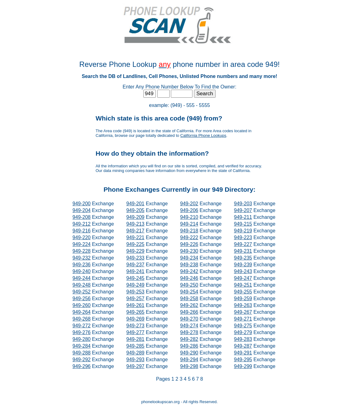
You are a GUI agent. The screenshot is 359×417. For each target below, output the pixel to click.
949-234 (189, 257)
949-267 (243, 312)
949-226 (189, 244)
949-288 (81, 352)
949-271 (243, 318)
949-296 (81, 366)
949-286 (189, 346)
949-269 (135, 318)
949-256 (81, 298)
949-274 (189, 325)
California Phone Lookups (203, 135)
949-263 (243, 305)
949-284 (81, 346)
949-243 (243, 271)
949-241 (135, 271)
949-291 (243, 352)
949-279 (243, 332)
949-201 (135, 203)
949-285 (135, 346)
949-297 (135, 366)
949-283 (243, 339)
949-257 (135, 298)
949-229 (135, 251)
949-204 (81, 210)
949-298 (189, 366)
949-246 (189, 278)
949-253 (135, 291)
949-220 (81, 237)
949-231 (243, 251)
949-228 (81, 251)
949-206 (189, 210)
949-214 (189, 224)
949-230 (189, 251)
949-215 (243, 224)
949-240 (81, 271)
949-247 (243, 278)
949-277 (135, 332)
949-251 (243, 285)
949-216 (81, 230)
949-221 (135, 237)
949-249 (135, 285)
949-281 (135, 339)
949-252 (81, 291)
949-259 (243, 298)
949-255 (243, 291)
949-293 (135, 359)
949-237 (135, 264)
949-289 (135, 352)
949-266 (189, 312)
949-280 (81, 339)
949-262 (189, 305)
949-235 (243, 257)
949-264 (81, 312)
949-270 (189, 318)
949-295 (243, 359)
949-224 (81, 244)
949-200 (81, 203)
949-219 (243, 230)
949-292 (81, 359)
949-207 (243, 210)
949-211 (243, 217)
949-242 (189, 271)
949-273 (135, 325)
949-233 (135, 257)
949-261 (135, 305)
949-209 (135, 217)
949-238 (189, 264)
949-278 (189, 332)
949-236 (81, 264)
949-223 (243, 237)
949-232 (81, 257)
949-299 (243, 366)
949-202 (189, 203)
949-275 (243, 325)
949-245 (135, 278)
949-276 (81, 332)
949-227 (243, 244)
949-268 (81, 318)
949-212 (81, 224)
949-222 (189, 237)
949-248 (81, 285)
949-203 (243, 203)
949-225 (135, 244)
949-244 (81, 278)
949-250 (189, 285)
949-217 (135, 230)
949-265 (135, 312)
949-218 (189, 230)
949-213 (135, 224)
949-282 (189, 339)
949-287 (243, 346)
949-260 (81, 305)
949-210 (189, 217)
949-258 (189, 298)
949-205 (135, 210)
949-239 (243, 264)
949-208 (81, 217)
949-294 (189, 359)
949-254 (189, 291)
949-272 (81, 325)
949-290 (189, 352)
